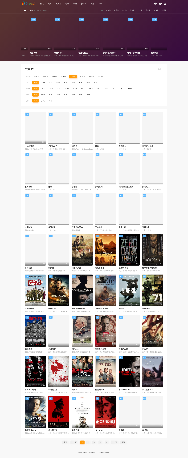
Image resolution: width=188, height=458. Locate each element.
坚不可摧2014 (30, 430)
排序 (28, 101)
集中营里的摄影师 (149, 268)
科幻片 (124, 10)
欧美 (80, 83)
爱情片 (116, 10)
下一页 (115, 442)
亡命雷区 (145, 349)
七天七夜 (122, 227)
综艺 (67, 4)
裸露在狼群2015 (78, 308)
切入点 (74, 146)
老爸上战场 (29, 308)
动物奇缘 (74, 53)
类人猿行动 (52, 430)
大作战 (51, 268)
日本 (65, 83)
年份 (28, 88)
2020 (59, 88)
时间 (35, 101)
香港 (50, 83)
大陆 (43, 83)
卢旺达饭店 (52, 146)
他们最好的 (99, 390)
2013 (114, 88)
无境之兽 (75, 430)
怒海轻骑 (28, 187)
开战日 (121, 308)
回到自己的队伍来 (126, 187)
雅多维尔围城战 (101, 308)
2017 (83, 88)
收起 (160, 69)
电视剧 (58, 4)
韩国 (73, 83)
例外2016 (75, 349)
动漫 (75, 4)
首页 (42, 4)
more (130, 88)
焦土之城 (98, 430)
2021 (51, 88)
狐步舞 (121, 430)
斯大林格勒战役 (150, 53)
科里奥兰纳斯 (30, 390)
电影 (50, 4)
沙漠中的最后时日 (126, 53)
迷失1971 (146, 308)
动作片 (108, 10)
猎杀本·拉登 (123, 268)
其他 (95, 83)
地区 (28, 83)
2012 (122, 88)
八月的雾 (52, 349)
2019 (67, 88)
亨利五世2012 (124, 390)
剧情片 (164, 10)
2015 (98, 88)
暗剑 (97, 146)
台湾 (58, 83)
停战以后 (52, 227)
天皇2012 (75, 390)
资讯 (100, 4)
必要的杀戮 (123, 349)
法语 (88, 95)
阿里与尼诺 (76, 268)
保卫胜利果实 (77, 227)
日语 (65, 95)
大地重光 (98, 187)
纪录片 (156, 10)
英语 (58, 95)
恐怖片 (132, 10)
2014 (106, 88)
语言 (28, 95)
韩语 (73, 95)
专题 (92, 4)
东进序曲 (122, 146)
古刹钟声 (28, 227)
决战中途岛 (29, 146)
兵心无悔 (50, 53)
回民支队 (145, 187)
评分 (50, 101)
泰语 (80, 95)
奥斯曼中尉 (99, 268)
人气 (43, 101)
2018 (75, 88)
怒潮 (50, 187)
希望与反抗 (99, 53)
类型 (28, 76)
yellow (83, 4)
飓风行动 (52, 308)
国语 (43, 95)
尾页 (123, 442)
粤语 (50, 95)
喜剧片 (148, 10)
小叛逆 (74, 187)
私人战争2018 (147, 390)
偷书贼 (145, 430)
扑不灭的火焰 (147, 146)
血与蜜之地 (52, 390)
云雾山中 (145, 227)
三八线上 (98, 227)
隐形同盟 (26, 53)
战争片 (140, 10)
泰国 (88, 83)
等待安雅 (28, 268)
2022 (43, 88)
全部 (35, 83)
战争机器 (28, 349)
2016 (91, 88)
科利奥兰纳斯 (100, 349)
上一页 (74, 442)
